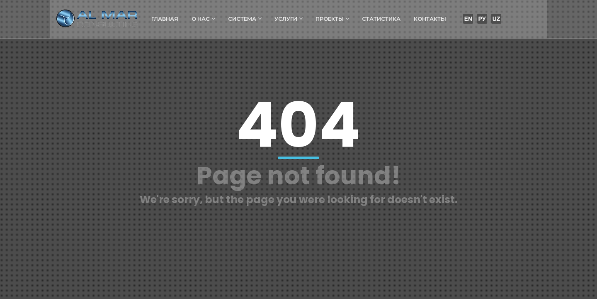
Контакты (430, 18)
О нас (203, 18)
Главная (165, 18)
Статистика (381, 18)
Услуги (289, 18)
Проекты (332, 18)
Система (245, 18)
